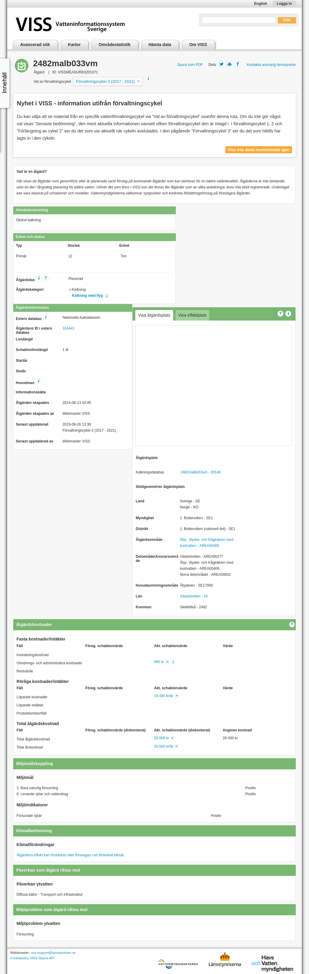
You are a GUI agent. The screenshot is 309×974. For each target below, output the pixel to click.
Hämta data (159, 44)
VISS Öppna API (42, 958)
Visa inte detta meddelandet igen (258, 149)
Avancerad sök (35, 44)
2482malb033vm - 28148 (201, 472)
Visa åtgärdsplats (154, 315)
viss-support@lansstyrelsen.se (53, 952)
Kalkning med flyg (87, 295)
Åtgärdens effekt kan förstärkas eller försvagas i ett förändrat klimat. (70, 855)
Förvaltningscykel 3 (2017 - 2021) (105, 81)
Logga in (284, 4)
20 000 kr (161, 738)
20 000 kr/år (163, 746)
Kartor (74, 44)
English (260, 4)
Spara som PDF (190, 65)
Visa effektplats (192, 315)
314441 (69, 328)
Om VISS (198, 44)
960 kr (159, 662)
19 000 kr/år (163, 696)
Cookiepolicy (19, 958)
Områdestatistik (114, 44)
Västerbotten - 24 (194, 596)
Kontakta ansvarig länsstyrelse (271, 65)
